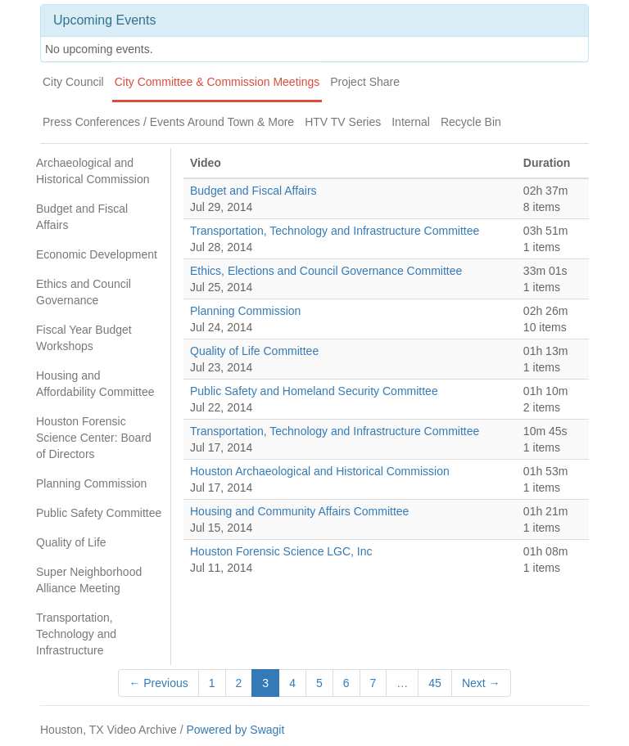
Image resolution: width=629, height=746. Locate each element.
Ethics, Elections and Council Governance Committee (326, 270)
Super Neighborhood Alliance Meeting (89, 580)
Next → (481, 683)
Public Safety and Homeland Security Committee (314, 391)
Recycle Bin (471, 121)
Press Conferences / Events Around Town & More (168, 121)
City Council (73, 81)
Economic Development (96, 254)
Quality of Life (71, 542)
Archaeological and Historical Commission (92, 171)
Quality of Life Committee (254, 350)
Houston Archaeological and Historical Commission (320, 471)
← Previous (158, 683)
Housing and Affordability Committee (95, 383)
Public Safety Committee (98, 512)
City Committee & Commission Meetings (217, 81)
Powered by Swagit (235, 729)
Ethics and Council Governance (83, 292)
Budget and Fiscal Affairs (82, 216)
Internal (410, 121)
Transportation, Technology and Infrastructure (76, 634)
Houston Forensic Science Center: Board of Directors (94, 438)
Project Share (365, 81)
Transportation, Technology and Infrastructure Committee (334, 230)
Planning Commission (91, 483)
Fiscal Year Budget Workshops (84, 338)
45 (434, 683)
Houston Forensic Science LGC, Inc (281, 551)
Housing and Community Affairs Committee (299, 511)
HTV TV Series (343, 121)
